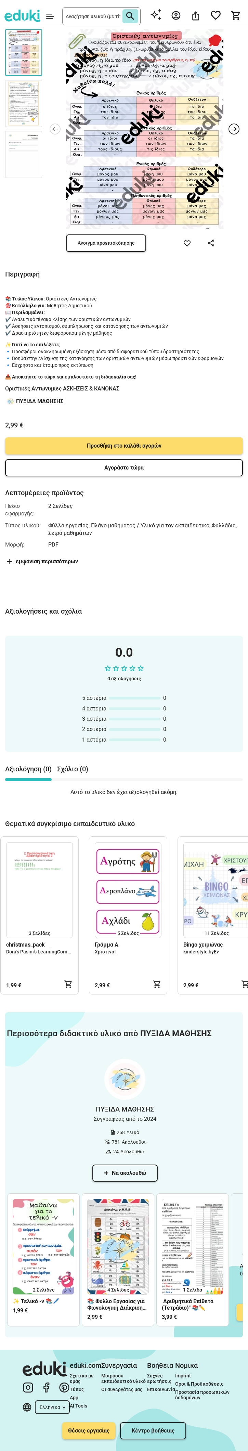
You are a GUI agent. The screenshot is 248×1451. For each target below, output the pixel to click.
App (74, 1397)
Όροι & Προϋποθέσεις (199, 1384)
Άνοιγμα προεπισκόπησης (106, 243)
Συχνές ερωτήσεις (159, 1378)
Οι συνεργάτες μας (121, 1389)
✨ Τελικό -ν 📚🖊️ (36, 1301)
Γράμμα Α (106, 944)
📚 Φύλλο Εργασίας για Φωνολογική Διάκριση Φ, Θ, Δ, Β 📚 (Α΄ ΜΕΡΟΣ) (116, 1304)
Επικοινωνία (161, 1389)
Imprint (183, 1375)
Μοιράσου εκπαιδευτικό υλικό (123, 1378)
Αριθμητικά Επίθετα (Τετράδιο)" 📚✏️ (187, 1304)
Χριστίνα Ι (106, 951)
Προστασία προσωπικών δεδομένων (202, 1394)
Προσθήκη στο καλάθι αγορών (124, 445)
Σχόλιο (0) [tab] (72, 769)
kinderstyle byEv (201, 951)
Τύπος (77, 1389)
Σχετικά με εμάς (82, 1378)
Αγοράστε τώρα (124, 467)
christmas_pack (25, 944)
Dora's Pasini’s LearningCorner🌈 (42, 951)
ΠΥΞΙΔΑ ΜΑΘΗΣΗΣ (39, 401)
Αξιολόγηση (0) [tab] (28, 769)
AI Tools (78, 1406)
